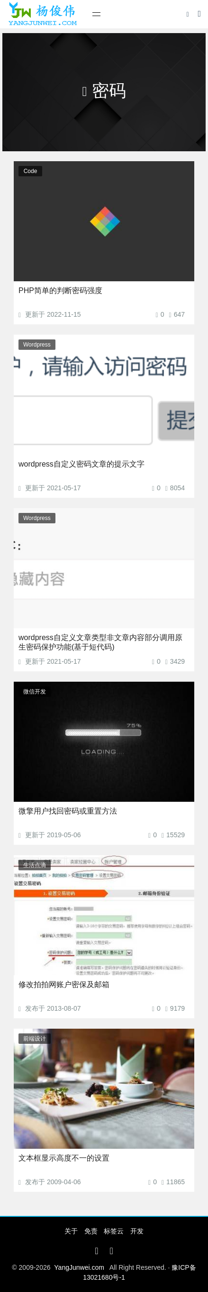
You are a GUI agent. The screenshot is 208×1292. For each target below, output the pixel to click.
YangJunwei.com (79, 1267)
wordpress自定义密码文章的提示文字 (81, 464)
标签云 (114, 1231)
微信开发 (34, 691)
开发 (137, 1231)
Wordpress (37, 344)
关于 (71, 1231)
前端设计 (34, 1038)
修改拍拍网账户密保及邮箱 (63, 984)
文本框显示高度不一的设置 (63, 1158)
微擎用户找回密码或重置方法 (67, 811)
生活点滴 (34, 865)
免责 (91, 1231)
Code (30, 171)
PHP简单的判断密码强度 (60, 290)
